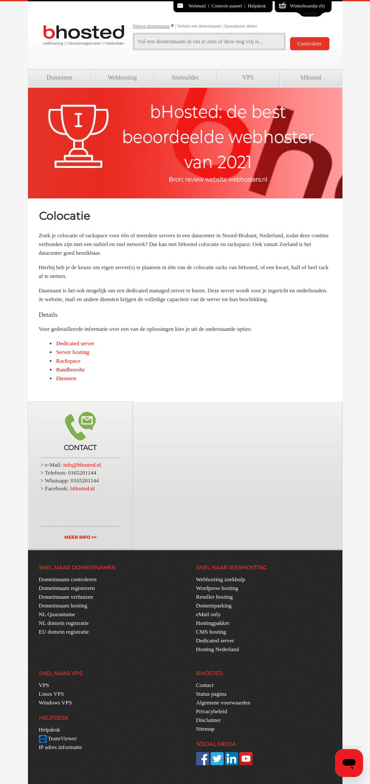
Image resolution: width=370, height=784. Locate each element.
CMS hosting (211, 631)
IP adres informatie (60, 747)
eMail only (208, 614)
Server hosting (72, 352)
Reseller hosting (214, 596)
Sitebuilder (185, 77)
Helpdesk (257, 5)
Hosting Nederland (217, 649)
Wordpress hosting (217, 588)
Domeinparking (214, 605)
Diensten (66, 378)
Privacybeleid (211, 711)
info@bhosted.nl (82, 464)
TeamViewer (58, 738)
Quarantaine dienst (240, 26)
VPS (248, 77)
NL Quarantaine (57, 614)
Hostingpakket (212, 623)
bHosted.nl (82, 488)
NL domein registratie (64, 623)
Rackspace (68, 360)
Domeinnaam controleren (68, 579)
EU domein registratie (64, 631)
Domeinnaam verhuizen (66, 596)
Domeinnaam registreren (67, 588)
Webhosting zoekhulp (221, 579)
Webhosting (122, 77)
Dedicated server (75, 343)
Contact (205, 685)
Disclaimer (208, 720)
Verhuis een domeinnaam (199, 26)
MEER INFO (77, 537)
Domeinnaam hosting (63, 605)
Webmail (197, 5)
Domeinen (59, 77)
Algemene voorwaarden (223, 702)
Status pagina (211, 693)
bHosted (311, 77)
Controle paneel (226, 5)
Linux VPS (51, 693)
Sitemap (205, 728)
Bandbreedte (70, 369)
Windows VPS (55, 702)
